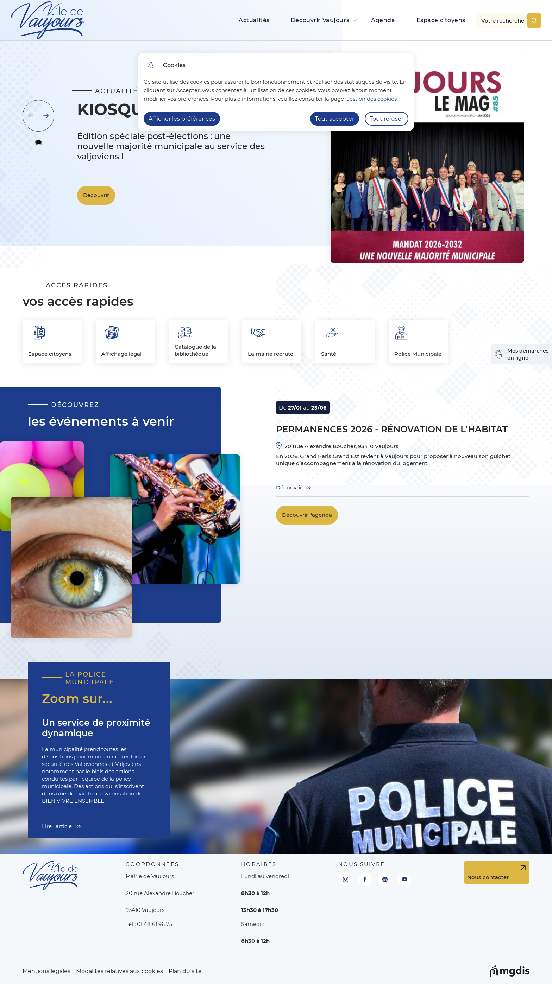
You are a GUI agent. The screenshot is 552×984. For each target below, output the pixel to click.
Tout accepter (334, 118)
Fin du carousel (48, 221)
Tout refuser (386, 118)
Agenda (383, 20)
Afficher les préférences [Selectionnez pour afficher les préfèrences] (182, 118)
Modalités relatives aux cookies (119, 971)
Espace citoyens (441, 20)
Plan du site (185, 971)
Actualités (254, 20)
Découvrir (96, 195)
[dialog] (276, 92)
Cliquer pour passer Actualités (69, 59)
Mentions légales (46, 971)
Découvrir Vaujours (320, 20)
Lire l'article (57, 826)
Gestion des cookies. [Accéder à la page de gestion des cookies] (371, 98)
